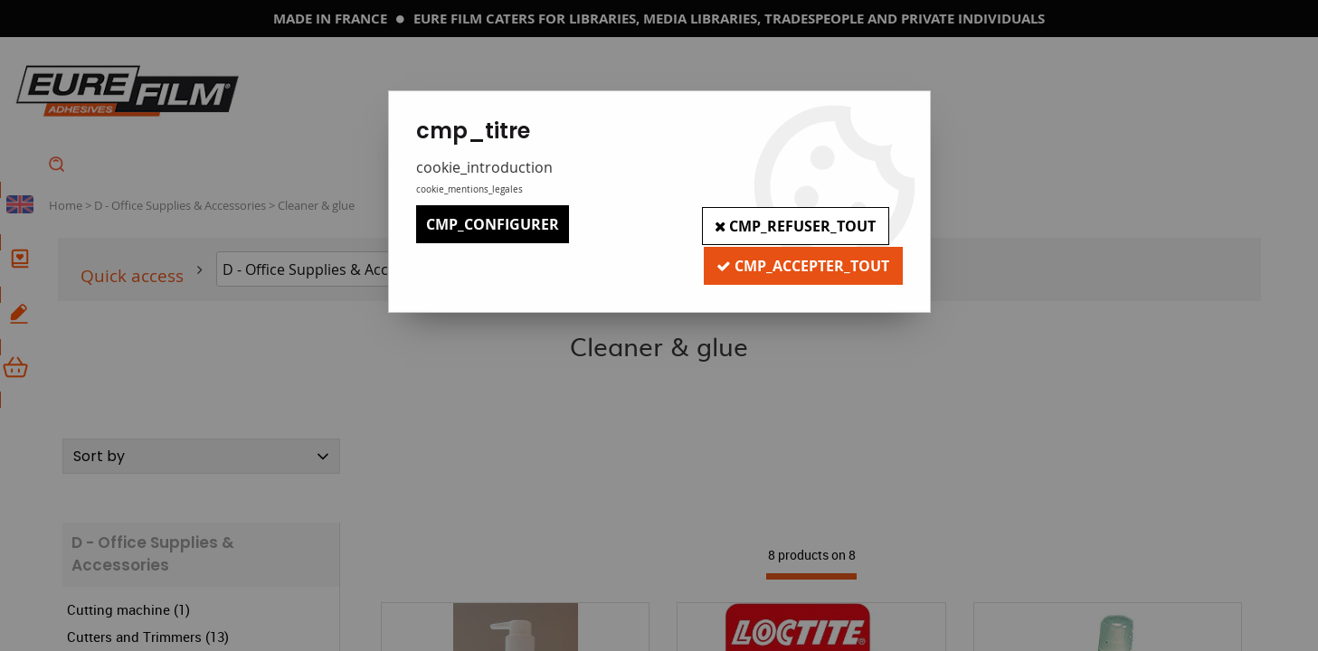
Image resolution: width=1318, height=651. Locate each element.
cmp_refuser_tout (794, 224)
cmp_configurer (492, 224)
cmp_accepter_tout (802, 262)
